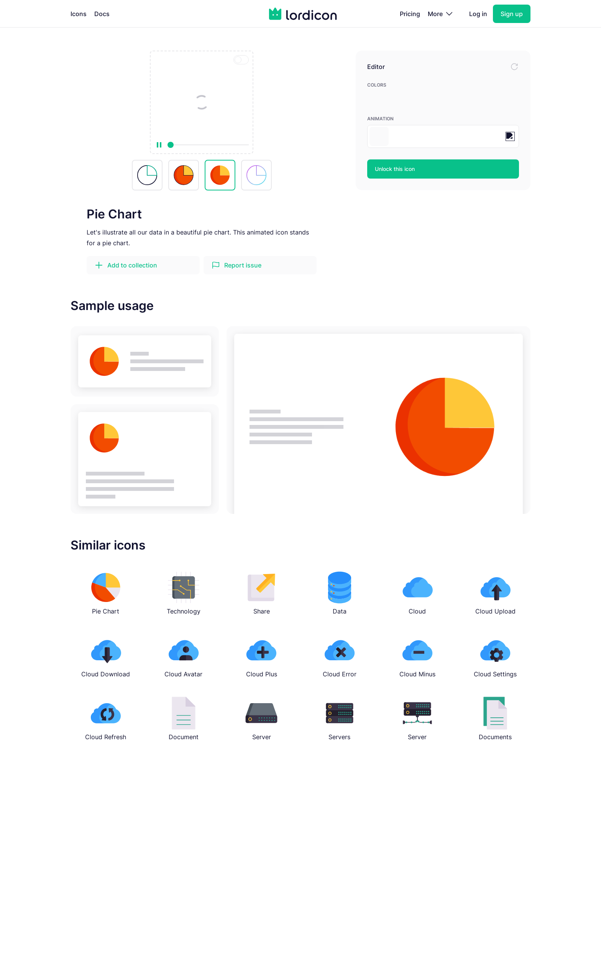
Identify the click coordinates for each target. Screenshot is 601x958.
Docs (102, 14)
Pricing (410, 14)
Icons (79, 14)
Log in (478, 14)
